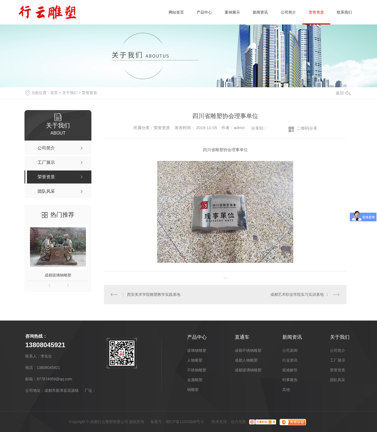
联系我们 (344, 12)
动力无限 (238, 421)
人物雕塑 (194, 360)
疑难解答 (290, 370)
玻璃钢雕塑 (196, 350)
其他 (286, 389)
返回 (343, 93)
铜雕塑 (193, 389)
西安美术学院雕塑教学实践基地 (153, 294)
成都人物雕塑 (246, 360)
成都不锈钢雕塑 (248, 350)
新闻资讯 (260, 12)
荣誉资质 (316, 12)
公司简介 (288, 12)
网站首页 (176, 12)
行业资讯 (290, 360)
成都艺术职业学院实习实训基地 (297, 294)
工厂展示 (337, 360)
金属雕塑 (194, 380)
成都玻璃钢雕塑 (58, 275)
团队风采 (337, 380)
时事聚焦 (290, 380)
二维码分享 (307, 128)
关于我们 (70, 93)
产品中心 (204, 12)
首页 (54, 93)
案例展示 (232, 12)
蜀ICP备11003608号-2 (185, 421)
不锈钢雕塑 (196, 370)
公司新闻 (290, 350)
